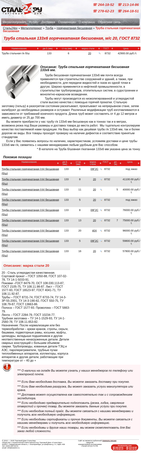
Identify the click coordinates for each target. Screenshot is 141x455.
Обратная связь (109, 22)
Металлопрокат (14, 22)
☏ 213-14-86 (128, 5)
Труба (49, 28)
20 (89, 53)
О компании (87, 22)
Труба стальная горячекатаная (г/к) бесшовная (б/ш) (30, 171)
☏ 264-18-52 (104, 5)
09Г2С (94, 169)
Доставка (48, 22)
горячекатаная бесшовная (74, 28)
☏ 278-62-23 (104, 11)
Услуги (33, 22)
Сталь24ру (10, 28)
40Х (94, 230)
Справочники (67, 22)
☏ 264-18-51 (128, 11)
